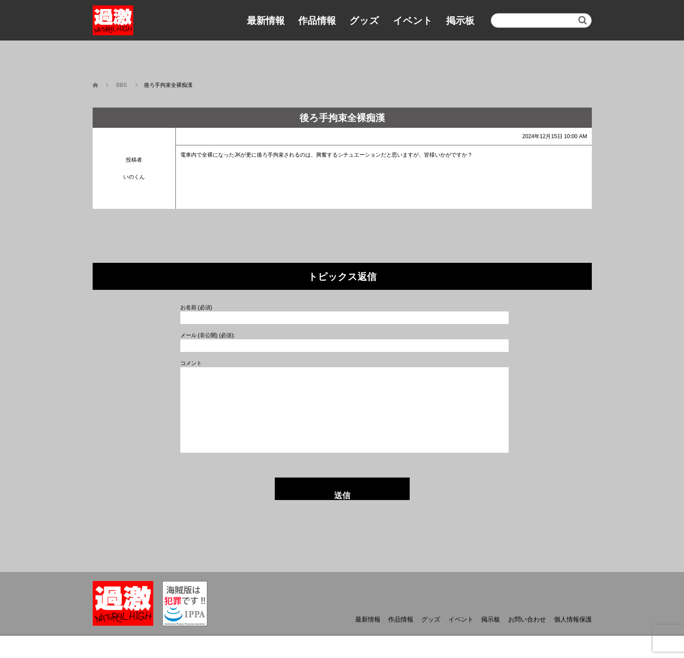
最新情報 (266, 20)
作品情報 (317, 20)
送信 (342, 495)
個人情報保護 (573, 619)
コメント (191, 363)
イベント (413, 20)
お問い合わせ (527, 619)
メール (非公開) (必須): (207, 335)
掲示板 (460, 20)
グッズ (364, 20)
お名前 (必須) (196, 307)
